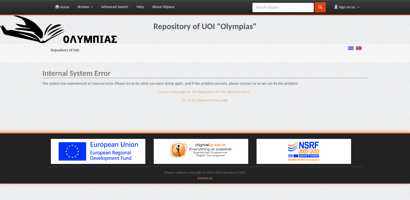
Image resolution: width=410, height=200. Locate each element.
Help (140, 6)
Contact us (205, 178)
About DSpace (163, 6)
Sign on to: (346, 6)
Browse (85, 6)
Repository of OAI (65, 50)
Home (62, 6)
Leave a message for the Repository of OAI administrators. (204, 91)
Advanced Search (114, 6)
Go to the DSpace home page (205, 100)
